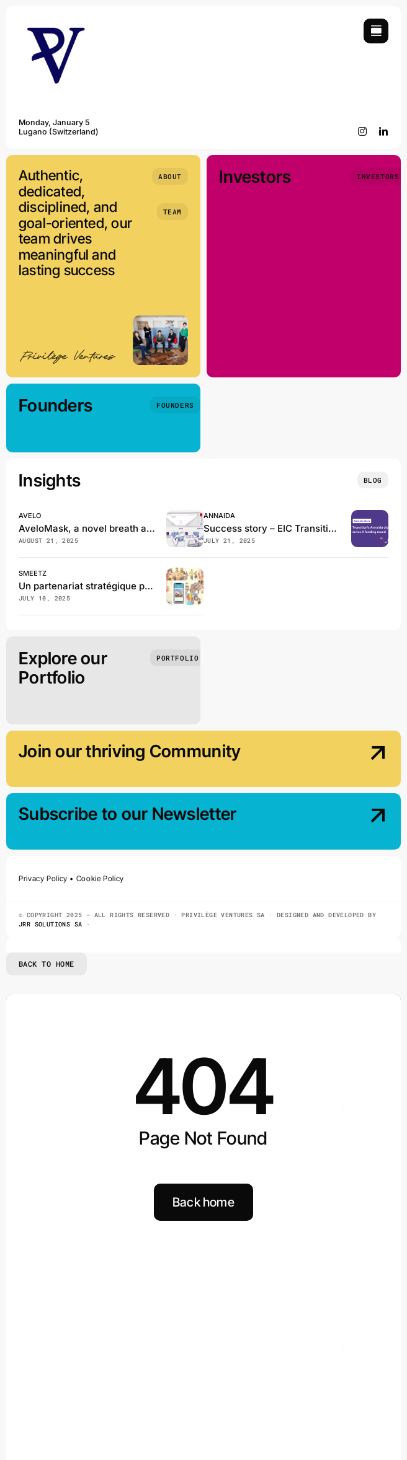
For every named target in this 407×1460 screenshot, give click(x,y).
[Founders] (175, 405)
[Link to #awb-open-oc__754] (376, 31)
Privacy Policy (43, 878)
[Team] (172, 211)
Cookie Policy (100, 878)
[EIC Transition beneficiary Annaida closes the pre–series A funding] (369, 515)
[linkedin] (383, 131)
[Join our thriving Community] (345, 760)
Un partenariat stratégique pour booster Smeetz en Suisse (148, 586)
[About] (170, 176)
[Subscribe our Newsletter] (345, 823)
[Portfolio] (177, 657)
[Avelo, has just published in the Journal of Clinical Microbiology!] (185, 515)
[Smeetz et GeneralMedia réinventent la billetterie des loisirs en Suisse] (185, 572)
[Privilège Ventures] (56, 23)
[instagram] (362, 131)
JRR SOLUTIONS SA (50, 924)
